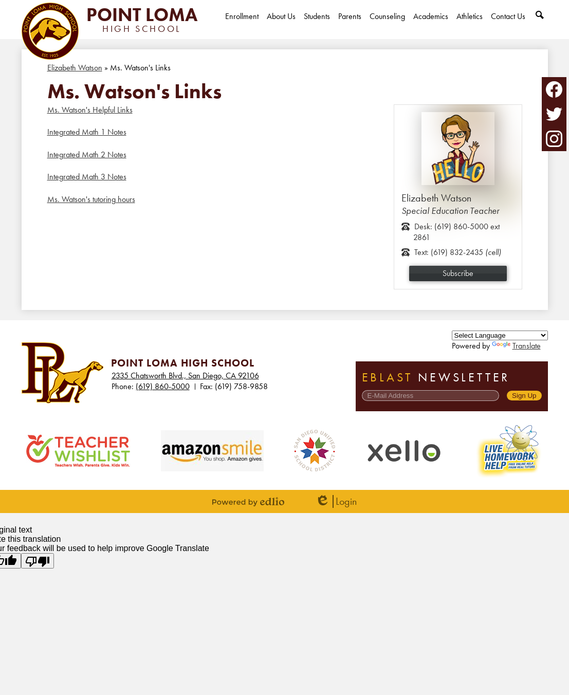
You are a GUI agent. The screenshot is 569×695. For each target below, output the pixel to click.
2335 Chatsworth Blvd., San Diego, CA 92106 (185, 375)
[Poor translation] (37, 561)
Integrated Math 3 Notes (86, 176)
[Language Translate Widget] (500, 335)
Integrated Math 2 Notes (86, 154)
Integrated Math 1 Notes (86, 131)
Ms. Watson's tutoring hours (91, 199)
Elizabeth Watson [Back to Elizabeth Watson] (74, 67)
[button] (281, 25)
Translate (516, 345)
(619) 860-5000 (163, 386)
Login (336, 501)
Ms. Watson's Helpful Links (90, 109)
